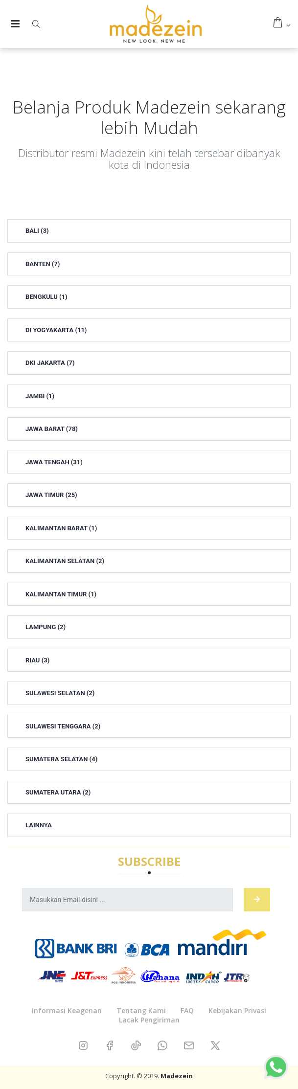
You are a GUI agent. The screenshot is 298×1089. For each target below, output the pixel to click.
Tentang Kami (141, 1010)
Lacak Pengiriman (149, 1019)
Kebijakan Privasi (237, 1010)
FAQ (187, 1010)
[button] (36, 24)
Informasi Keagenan (67, 1010)
